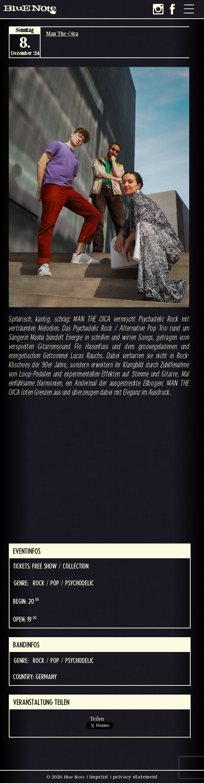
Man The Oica (62, 33)
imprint (98, 776)
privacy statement (135, 776)
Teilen (97, 719)
